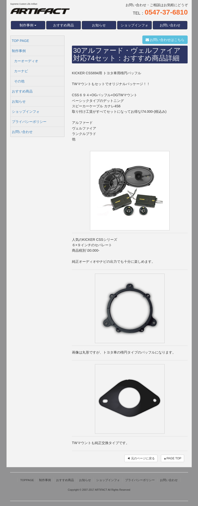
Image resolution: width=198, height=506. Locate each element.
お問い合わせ (170, 25)
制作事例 (19, 51)
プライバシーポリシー (29, 122)
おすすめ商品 (63, 25)
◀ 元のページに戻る (140, 458)
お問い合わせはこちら (165, 40)
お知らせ (99, 25)
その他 (19, 81)
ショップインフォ (134, 25)
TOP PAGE (20, 41)
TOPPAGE (27, 480)
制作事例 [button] (28, 25)
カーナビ (21, 71)
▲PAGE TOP (172, 458)
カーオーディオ (26, 61)
